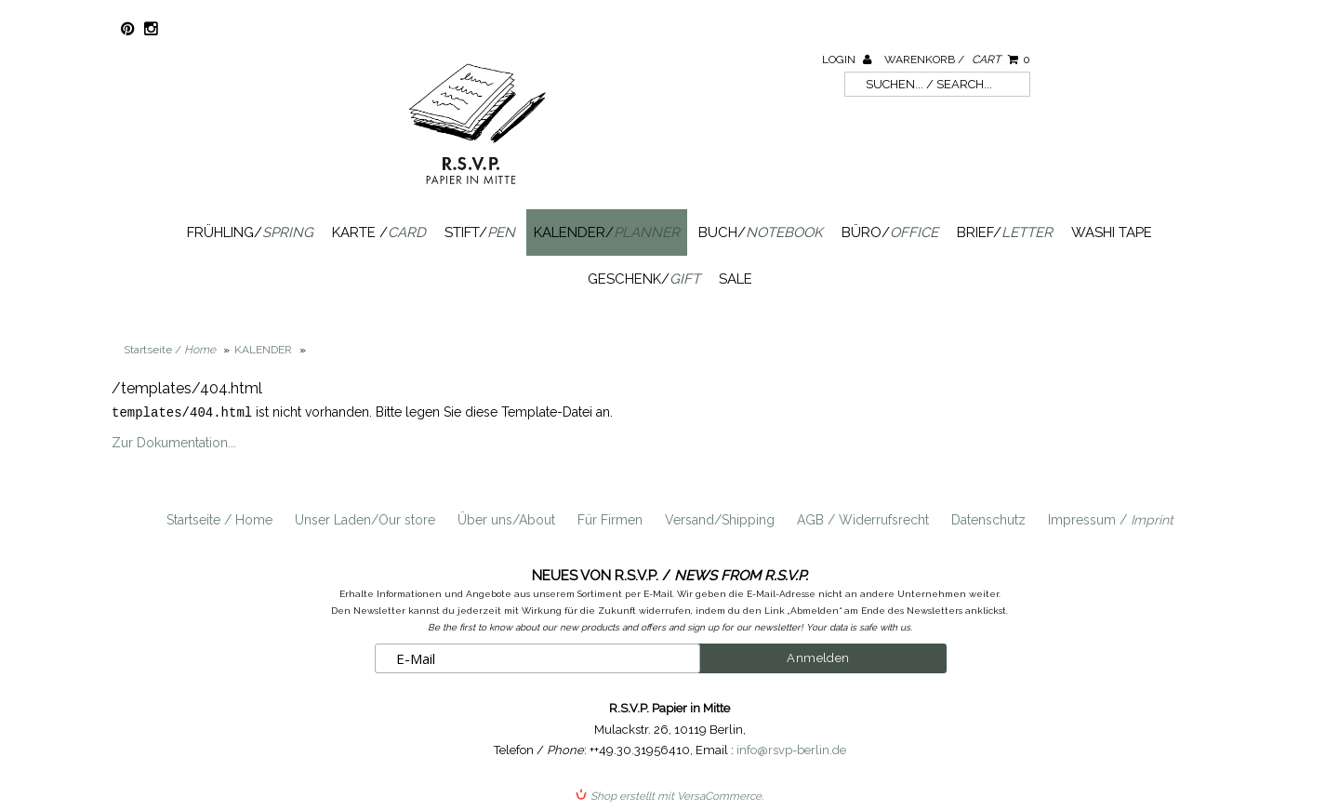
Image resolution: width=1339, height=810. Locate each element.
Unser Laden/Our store (365, 518)
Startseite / (170, 349)
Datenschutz (988, 518)
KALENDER (263, 349)
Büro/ (890, 232)
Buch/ (760, 232)
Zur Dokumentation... (174, 441)
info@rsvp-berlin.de (791, 749)
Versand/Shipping (720, 518)
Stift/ (479, 232)
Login (846, 59)
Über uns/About (506, 518)
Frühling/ (250, 232)
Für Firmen (610, 518)
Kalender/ (607, 232)
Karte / (379, 232)
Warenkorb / (957, 59)
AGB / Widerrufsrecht (863, 518)
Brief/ (1005, 232)
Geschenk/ (644, 279)
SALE (735, 279)
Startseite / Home (219, 518)
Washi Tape (1111, 232)
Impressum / (1110, 518)
